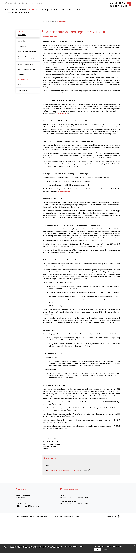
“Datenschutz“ (56, 547)
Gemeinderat (23, 79)
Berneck (9, 9)
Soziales (55, 9)
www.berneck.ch (62, 146)
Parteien (21, 118)
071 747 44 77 (29, 537)
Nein (105, 549)
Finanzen (21, 108)
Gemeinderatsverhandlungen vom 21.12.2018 (62, 503)
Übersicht (21, 74)
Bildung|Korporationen (18, 12)
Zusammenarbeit (24, 123)
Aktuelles (21, 9)
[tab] (81, 491)
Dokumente (22, 68)
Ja (97, 549)
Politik (31, 9)
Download (111, 504)
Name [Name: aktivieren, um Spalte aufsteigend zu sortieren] (48, 499)
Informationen (24, 113)
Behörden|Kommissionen (27, 84)
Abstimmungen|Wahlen (26, 102)
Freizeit (78, 9)
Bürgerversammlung (25, 97)
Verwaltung (42, 9)
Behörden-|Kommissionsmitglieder (26, 91)
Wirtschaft (66, 9)
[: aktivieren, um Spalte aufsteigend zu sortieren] (111, 498)
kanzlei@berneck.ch (31, 540)
